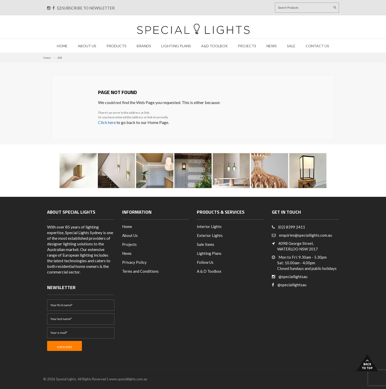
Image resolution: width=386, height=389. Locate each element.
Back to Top (367, 362)
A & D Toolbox (209, 271)
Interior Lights (209, 226)
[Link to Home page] (193, 29)
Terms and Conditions (140, 271)
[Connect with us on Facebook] (53, 8)
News (271, 46)
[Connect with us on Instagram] (48, 8)
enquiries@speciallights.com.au (305, 235)
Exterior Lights (210, 235)
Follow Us (205, 262)
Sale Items (205, 244)
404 (59, 57)
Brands (144, 46)
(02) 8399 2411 (291, 227)
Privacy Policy (134, 262)
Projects (247, 46)
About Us (87, 46)
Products (116, 46)
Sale (291, 46)
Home (62, 46)
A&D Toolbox (214, 46)
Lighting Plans (176, 46)
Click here (107, 122)
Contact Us (317, 46)
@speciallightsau (292, 276)
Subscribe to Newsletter (86, 8)
